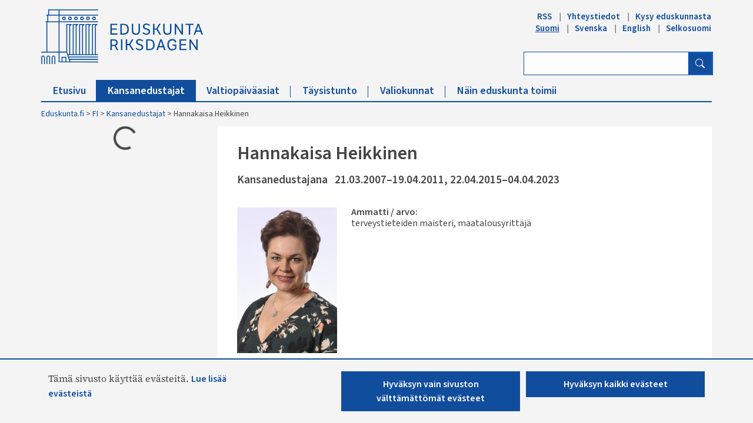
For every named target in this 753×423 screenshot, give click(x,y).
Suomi (547, 28)
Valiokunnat (412, 90)
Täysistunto (335, 90)
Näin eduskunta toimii (507, 90)
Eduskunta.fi (62, 114)
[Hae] (700, 63)
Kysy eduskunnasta (673, 16)
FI (95, 114)
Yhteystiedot (593, 16)
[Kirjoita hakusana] (606, 63)
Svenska (591, 28)
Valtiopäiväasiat (248, 90)
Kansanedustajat (152, 90)
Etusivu (75, 90)
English (636, 28)
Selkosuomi (688, 28)
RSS (544, 16)
